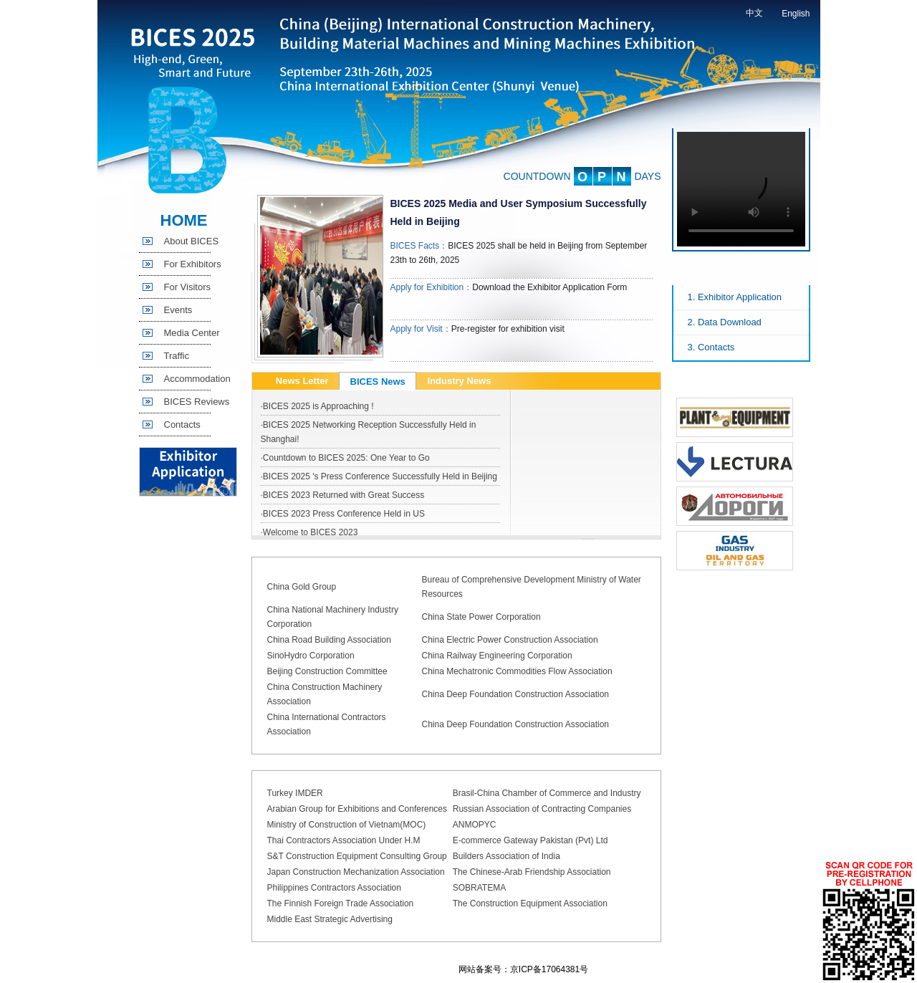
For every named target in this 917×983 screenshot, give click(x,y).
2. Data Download (725, 322)
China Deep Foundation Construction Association (516, 694)
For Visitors (187, 287)
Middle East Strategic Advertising (330, 919)
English (796, 14)
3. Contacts (711, 347)
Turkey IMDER (295, 793)
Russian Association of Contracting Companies (542, 809)
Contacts (182, 424)
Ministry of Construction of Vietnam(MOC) (346, 825)
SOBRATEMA (479, 888)
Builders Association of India (506, 856)
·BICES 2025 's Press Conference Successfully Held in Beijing (379, 476)
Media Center (192, 332)
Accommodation (197, 378)
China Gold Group (302, 587)
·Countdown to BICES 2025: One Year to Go (345, 458)
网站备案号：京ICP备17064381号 (523, 969)
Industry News (459, 380)
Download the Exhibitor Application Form (549, 287)
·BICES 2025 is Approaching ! (317, 406)
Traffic (176, 355)
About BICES (191, 241)
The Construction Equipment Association (530, 903)
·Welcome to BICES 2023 (309, 532)
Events (178, 310)
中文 (754, 13)
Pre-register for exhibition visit (508, 329)
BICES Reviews (197, 401)
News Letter (302, 380)
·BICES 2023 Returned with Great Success (343, 495)
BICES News (377, 381)
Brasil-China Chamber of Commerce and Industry (547, 793)
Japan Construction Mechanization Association (356, 872)
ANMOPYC (474, 825)
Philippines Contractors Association (334, 888)
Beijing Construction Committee (327, 671)
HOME (184, 220)
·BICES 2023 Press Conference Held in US (343, 514)
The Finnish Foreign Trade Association (340, 903)
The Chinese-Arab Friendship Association (532, 872)
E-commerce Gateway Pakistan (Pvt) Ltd (530, 840)
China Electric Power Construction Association (510, 640)
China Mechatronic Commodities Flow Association (517, 671)
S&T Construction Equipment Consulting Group (357, 856)
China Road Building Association (329, 640)
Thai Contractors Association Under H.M (344, 840)
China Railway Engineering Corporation (497, 656)
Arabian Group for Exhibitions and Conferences (357, 809)
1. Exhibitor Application (735, 297)
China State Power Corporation (481, 617)
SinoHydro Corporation (311, 656)
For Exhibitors (192, 264)
